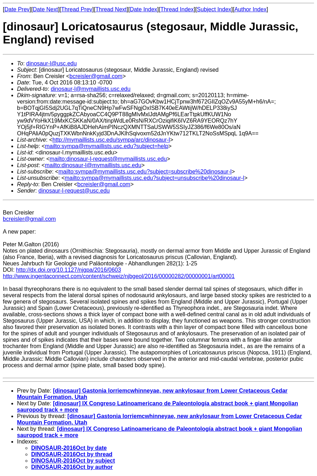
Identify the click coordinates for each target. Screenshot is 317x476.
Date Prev (16, 9)
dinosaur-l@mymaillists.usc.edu (90, 89)
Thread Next (110, 9)
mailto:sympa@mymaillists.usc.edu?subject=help (106, 146)
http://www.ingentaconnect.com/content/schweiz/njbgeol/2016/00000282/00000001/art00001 (119, 276)
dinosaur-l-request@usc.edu (73, 191)
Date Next (45, 9)
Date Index (143, 9)
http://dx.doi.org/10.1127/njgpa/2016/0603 (68, 270)
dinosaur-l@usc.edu (51, 63)
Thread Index (177, 9)
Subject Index (214, 9)
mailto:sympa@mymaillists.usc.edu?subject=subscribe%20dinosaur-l (145, 172)
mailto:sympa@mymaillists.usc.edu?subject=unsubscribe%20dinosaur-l (154, 178)
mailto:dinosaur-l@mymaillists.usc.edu (93, 165)
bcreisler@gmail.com (96, 76)
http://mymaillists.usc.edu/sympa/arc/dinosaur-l (111, 140)
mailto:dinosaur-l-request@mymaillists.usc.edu (108, 159)
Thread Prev (76, 9)
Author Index (250, 9)
